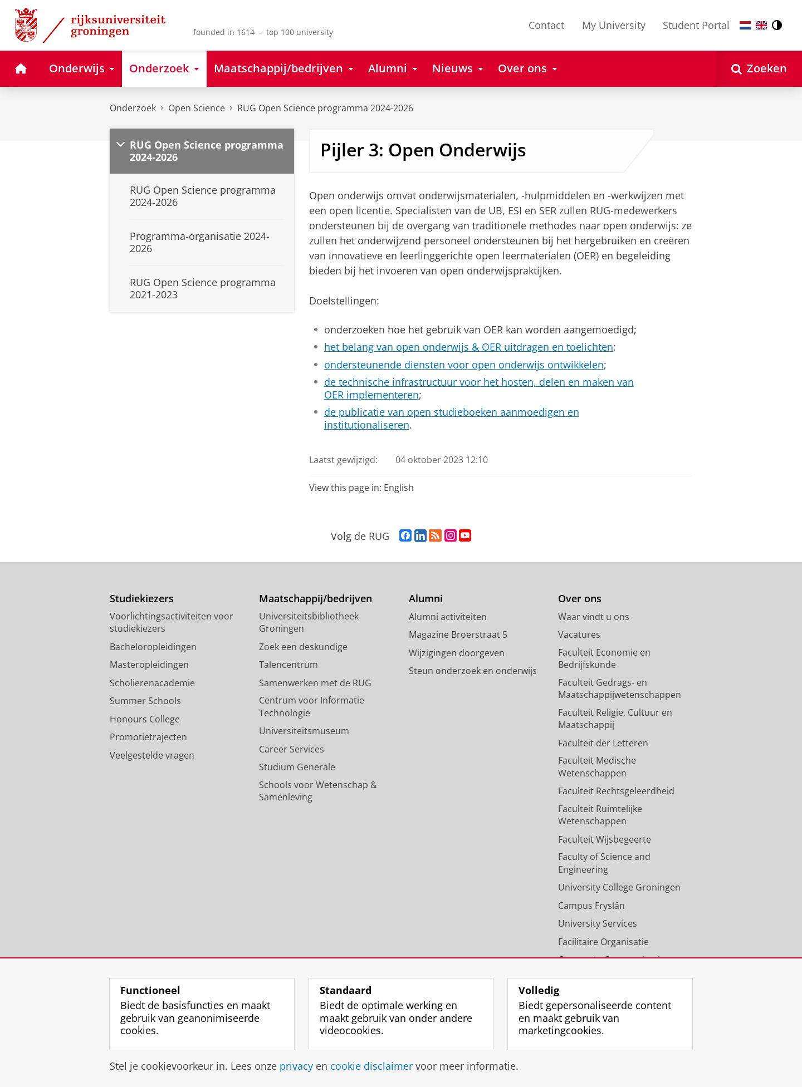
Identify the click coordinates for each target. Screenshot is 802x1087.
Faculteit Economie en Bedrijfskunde (604, 658)
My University (613, 25)
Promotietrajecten (148, 737)
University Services (597, 923)
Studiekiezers (142, 598)
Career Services (291, 749)
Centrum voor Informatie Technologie (311, 706)
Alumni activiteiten (448, 617)
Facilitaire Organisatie (603, 942)
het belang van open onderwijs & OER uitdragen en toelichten (468, 346)
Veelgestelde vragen (152, 755)
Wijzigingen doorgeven (457, 653)
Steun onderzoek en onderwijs (473, 671)
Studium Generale (297, 767)
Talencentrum (288, 664)
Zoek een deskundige (303, 647)
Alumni (426, 598)
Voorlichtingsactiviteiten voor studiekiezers (171, 622)
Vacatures (579, 634)
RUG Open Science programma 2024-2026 (325, 108)
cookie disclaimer (371, 1066)
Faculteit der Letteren (603, 743)
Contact (546, 25)
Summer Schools (145, 701)
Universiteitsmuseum (304, 731)
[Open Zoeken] (759, 69)
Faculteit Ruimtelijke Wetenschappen (600, 815)
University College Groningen (619, 887)
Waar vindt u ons (593, 617)
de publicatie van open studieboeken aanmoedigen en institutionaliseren (451, 418)
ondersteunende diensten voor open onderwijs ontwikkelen (464, 364)
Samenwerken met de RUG (315, 683)
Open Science (196, 108)
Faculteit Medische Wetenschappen (597, 766)
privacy (296, 1066)
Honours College (145, 719)
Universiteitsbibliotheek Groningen (309, 622)
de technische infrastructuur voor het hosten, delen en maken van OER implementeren (479, 388)
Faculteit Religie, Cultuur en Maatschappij (615, 718)
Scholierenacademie (152, 683)
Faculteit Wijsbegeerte (604, 839)
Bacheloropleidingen (153, 647)
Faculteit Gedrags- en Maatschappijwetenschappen (619, 688)
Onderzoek (133, 108)
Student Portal (696, 25)
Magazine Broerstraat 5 (458, 634)
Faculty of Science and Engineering (604, 862)
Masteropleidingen (149, 664)
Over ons (580, 598)
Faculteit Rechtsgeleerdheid (616, 791)
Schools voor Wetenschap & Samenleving (318, 791)
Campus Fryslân (591, 905)
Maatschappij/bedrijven (315, 598)
